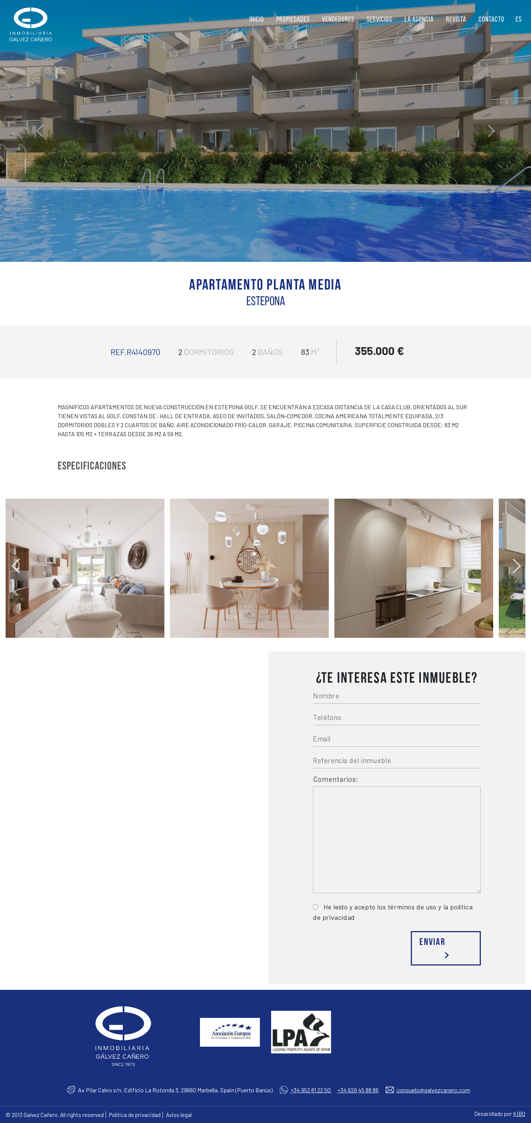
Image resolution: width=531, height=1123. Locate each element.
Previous (15, 562)
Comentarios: (336, 779)
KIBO (519, 1113)
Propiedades (293, 20)
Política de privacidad (135, 1114)
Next (516, 562)
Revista (456, 20)
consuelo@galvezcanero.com (433, 1089)
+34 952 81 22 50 (311, 1089)
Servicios (379, 20)
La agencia (419, 20)
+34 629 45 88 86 (358, 1089)
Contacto (491, 20)
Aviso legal (179, 1114)
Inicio (256, 20)
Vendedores (338, 20)
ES (519, 20)
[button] (40, 131)
